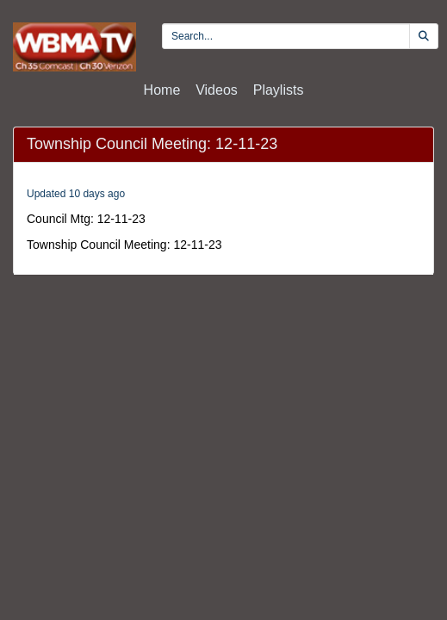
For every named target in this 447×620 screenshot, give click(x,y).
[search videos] (286, 36)
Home (162, 90)
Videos (217, 90)
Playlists (278, 90)
